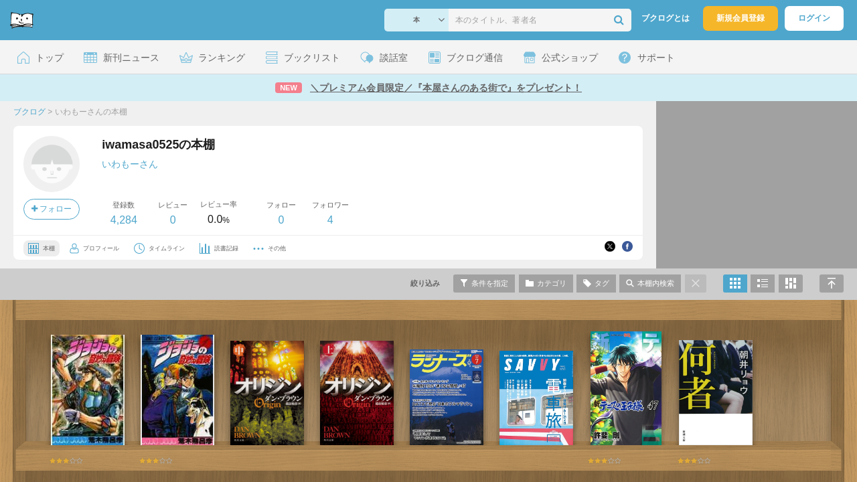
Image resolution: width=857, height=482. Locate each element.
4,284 (123, 220)
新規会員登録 (740, 18)
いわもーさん (130, 164)
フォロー (51, 209)
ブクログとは (665, 18)
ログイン (814, 18)
